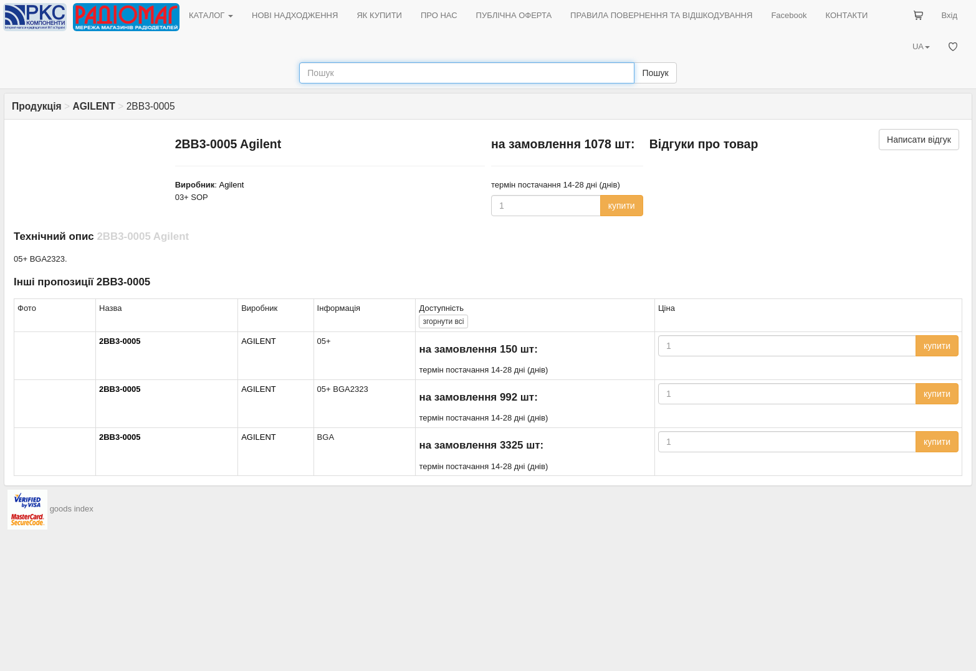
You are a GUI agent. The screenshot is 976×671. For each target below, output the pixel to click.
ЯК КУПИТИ (379, 15)
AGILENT (258, 341)
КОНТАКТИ (846, 15)
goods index (71, 508)
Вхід (950, 15)
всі (443, 321)
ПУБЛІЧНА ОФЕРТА (514, 15)
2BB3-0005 (120, 341)
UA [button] (921, 46)
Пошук (655, 73)
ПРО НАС (439, 15)
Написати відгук (919, 140)
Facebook (788, 15)
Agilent (231, 184)
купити (621, 206)
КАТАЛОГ (211, 15)
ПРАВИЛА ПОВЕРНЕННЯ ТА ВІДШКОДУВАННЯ (661, 15)
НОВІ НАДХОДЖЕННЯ (295, 15)
